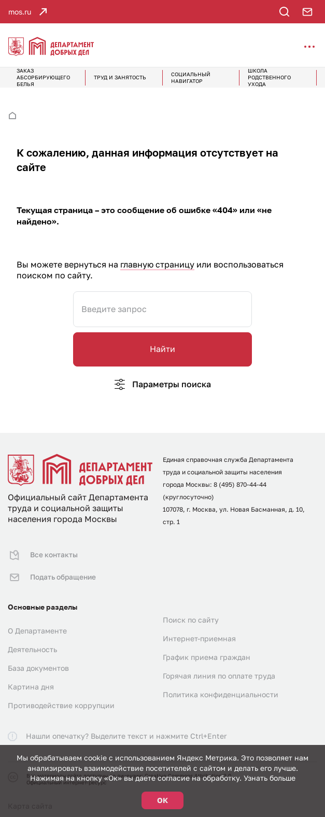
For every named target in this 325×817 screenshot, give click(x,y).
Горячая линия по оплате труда (219, 670)
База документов (38, 662)
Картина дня (31, 681)
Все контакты (42, 553)
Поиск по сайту (191, 614)
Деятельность (32, 643)
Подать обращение (52, 573)
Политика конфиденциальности (220, 688)
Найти (162, 349)
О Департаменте (37, 625)
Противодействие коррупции (61, 699)
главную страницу (157, 264)
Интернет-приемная (199, 632)
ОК (162, 800)
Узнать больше (269, 777)
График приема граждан (206, 651)
